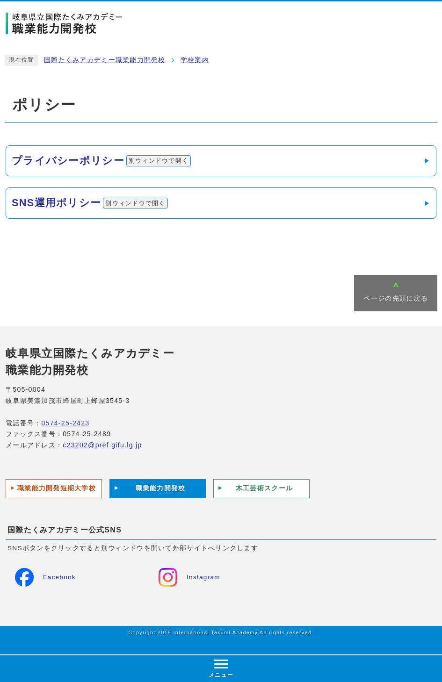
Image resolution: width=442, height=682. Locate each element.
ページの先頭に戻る (395, 298)
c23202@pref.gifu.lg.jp (102, 445)
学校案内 (195, 60)
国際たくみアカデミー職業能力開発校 (105, 60)
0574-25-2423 (65, 423)
